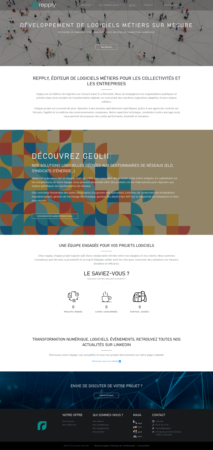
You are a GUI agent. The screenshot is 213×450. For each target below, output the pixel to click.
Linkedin (157, 421)
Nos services (106, 47)
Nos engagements (101, 428)
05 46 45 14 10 (160, 425)
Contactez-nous (106, 395)
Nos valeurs (98, 421)
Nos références (69, 425)
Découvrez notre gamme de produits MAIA (55, 216)
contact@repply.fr (161, 428)
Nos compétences (101, 425)
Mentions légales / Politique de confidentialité (115, 446)
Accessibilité (143, 446)
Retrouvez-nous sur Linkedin (106, 361)
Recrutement (98, 432)
